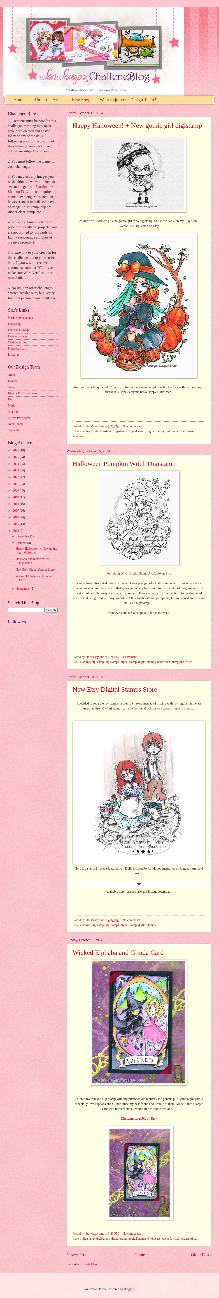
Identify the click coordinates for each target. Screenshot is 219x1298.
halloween (187, 431)
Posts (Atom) (92, 1264)
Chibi (95, 431)
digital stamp (137, 431)
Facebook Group (18, 330)
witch (188, 662)
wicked (166, 1238)
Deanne (12, 381)
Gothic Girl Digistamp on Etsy (139, 226)
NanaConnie (15, 424)
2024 (16, 464)
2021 (16, 484)
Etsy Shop (81, 99)
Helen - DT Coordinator (23, 393)
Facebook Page (17, 336)
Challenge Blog (17, 342)
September (23, 588)
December (23, 536)
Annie (12, 374)
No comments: (132, 426)
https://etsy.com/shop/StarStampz (172, 708)
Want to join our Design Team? (128, 99)
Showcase (154, 1238)
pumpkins (178, 662)
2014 (16, 530)
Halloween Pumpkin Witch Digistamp (124, 463)
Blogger (129, 1289)
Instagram (14, 354)
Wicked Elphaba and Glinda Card (118, 952)
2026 (16, 450)
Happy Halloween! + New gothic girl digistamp (137, 125)
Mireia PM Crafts (19, 418)
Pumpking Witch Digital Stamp (127, 573)
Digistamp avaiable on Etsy (139, 1118)
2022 (16, 477)
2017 (16, 510)
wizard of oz (189, 1238)
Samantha (14, 430)
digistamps (121, 431)
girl (168, 431)
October (21, 543)
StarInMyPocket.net (20, 317)
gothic (175, 431)
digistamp (106, 431)
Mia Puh (13, 412)
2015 (16, 524)
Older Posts (201, 1254)
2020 (16, 490)
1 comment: (130, 657)
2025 (16, 457)
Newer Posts (78, 1254)
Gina (11, 387)
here (122, 891)
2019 (16, 497)
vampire (77, 436)
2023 (16, 470)
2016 (16, 517)
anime (86, 431)
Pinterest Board (17, 348)
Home (18, 99)
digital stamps (155, 431)
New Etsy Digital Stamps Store (114, 689)
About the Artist (48, 99)
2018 (16, 504)
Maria (11, 405)
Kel (10, 399)
